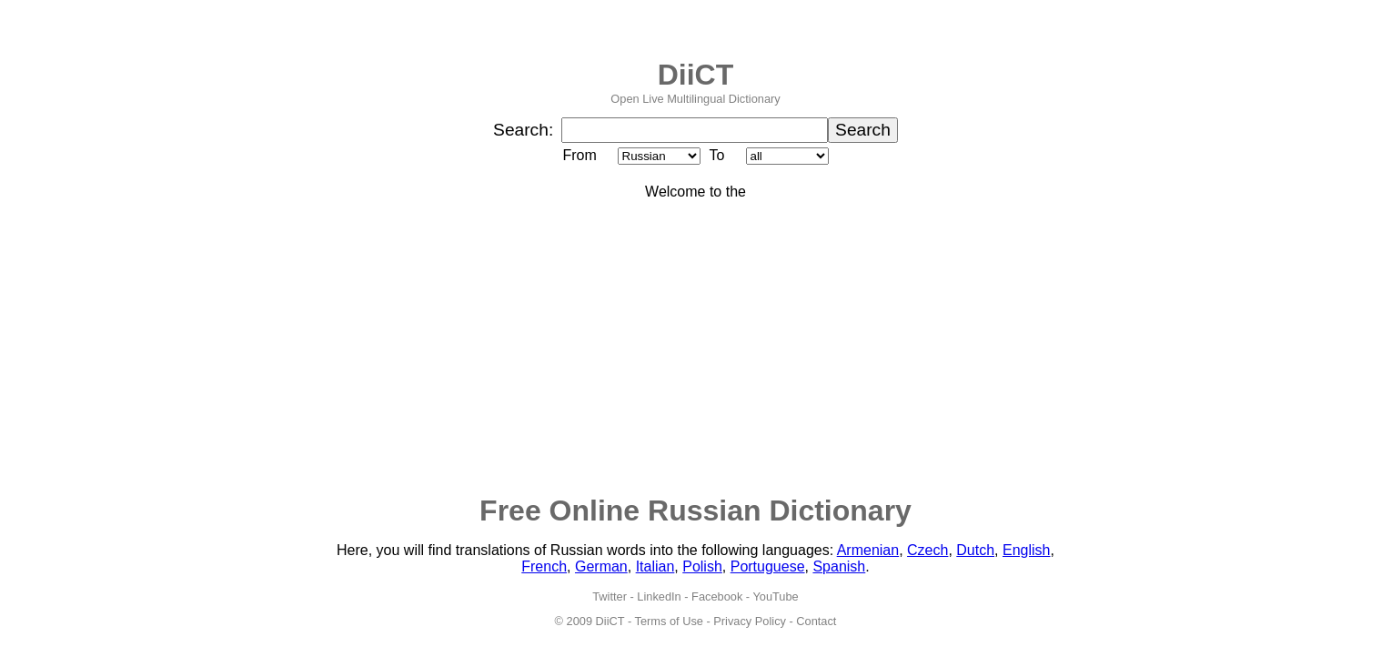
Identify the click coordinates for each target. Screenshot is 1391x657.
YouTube (775, 596)
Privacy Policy (749, 621)
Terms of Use (669, 621)
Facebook (716, 596)
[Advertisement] (696, 346)
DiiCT (696, 74)
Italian (655, 566)
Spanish (838, 566)
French (544, 566)
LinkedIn (658, 596)
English (1026, 550)
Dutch (975, 550)
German (601, 566)
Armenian (868, 550)
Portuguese (768, 566)
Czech (927, 550)
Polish (702, 566)
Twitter (609, 596)
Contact (816, 621)
